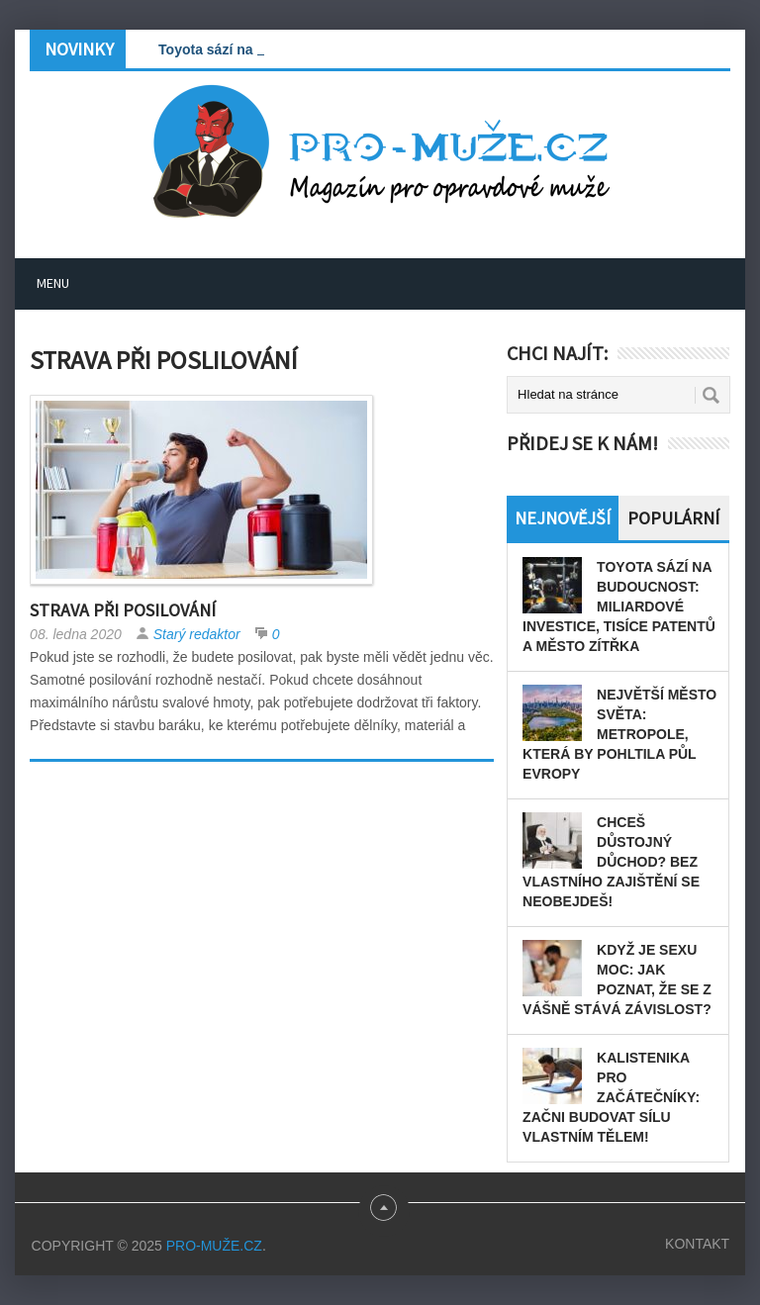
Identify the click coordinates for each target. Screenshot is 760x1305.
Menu (53, 283)
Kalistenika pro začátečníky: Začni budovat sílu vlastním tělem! (611, 1097)
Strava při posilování (123, 610)
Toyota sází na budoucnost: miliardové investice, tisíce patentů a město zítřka (618, 606)
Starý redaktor (196, 634)
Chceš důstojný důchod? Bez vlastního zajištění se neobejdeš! (611, 861)
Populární (673, 518)
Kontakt (697, 1244)
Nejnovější (563, 518)
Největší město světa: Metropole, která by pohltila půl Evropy (619, 734)
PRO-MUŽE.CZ (214, 1246)
